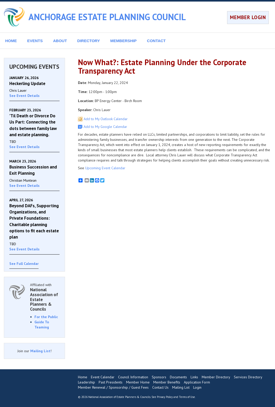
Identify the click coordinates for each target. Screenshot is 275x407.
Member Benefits (166, 382)
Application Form (197, 382)
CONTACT (156, 41)
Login (197, 387)
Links (194, 377)
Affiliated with (45, 296)
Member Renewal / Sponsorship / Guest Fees (113, 387)
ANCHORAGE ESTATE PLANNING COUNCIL (107, 16)
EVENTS (35, 41)
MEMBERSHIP (123, 41)
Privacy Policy (165, 397)
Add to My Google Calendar (105, 126)
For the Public (46, 316)
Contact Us (160, 387)
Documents (178, 377)
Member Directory (216, 377)
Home (82, 377)
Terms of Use (187, 397)
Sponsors (159, 377)
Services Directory (248, 377)
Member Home (138, 382)
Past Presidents (110, 382)
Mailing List (40, 351)
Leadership (86, 382)
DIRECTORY (88, 41)
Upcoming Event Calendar (105, 168)
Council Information (133, 377)
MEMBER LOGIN (248, 17)
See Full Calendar (24, 263)
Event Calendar (102, 377)
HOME (11, 41)
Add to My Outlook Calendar (106, 119)
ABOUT (60, 41)
